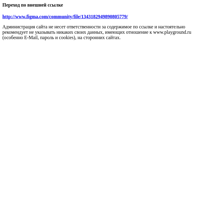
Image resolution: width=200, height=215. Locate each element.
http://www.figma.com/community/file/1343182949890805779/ (65, 16)
